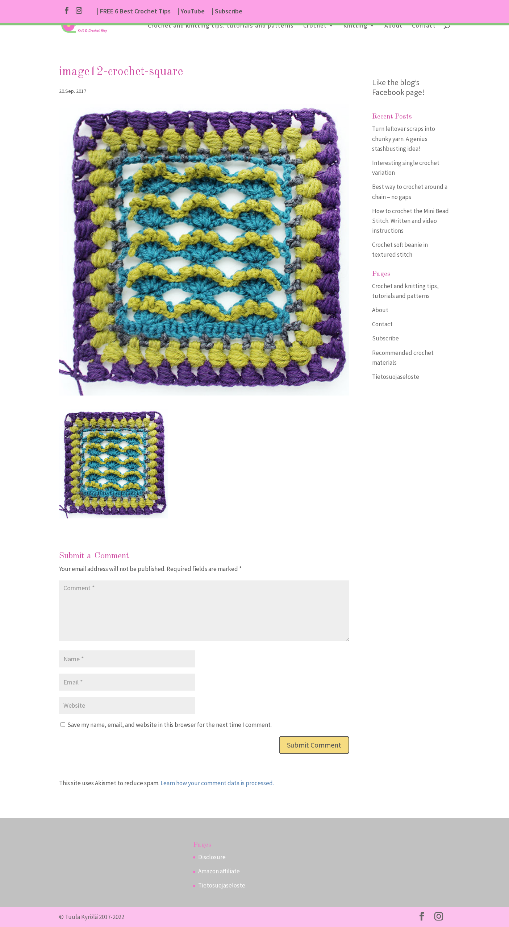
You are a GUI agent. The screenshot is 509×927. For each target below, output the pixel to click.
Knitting (355, 26)
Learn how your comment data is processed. (217, 783)
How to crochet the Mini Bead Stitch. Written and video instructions (410, 221)
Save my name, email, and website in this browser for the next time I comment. (169, 725)
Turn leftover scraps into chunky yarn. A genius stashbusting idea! (403, 138)
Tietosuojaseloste (395, 377)
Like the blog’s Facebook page (397, 87)
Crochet (315, 26)
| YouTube (191, 11)
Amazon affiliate (219, 871)
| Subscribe (227, 11)
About (393, 26)
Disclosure (212, 857)
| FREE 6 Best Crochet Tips (134, 11)
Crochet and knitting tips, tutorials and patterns (221, 26)
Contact (424, 26)
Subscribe (385, 338)
